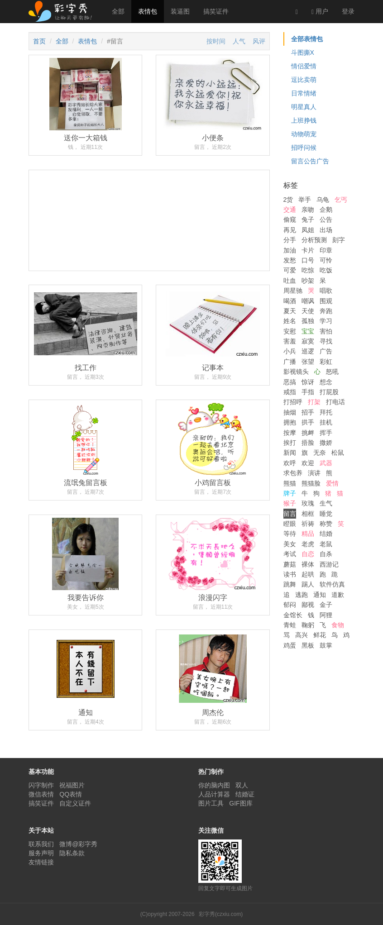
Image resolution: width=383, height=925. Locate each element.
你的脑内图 (214, 785)
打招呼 (292, 401)
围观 (326, 301)
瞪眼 (289, 523)
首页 (39, 41)
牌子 (289, 493)
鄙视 (308, 604)
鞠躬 (308, 625)
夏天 (289, 311)
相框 (308, 513)
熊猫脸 (311, 483)
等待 (289, 533)
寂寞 (308, 341)
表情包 (147, 11)
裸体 (308, 564)
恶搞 (289, 382)
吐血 (289, 280)
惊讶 (308, 382)
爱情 (332, 483)
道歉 (337, 594)
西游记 (329, 564)
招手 (308, 412)
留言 (289, 513)
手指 (308, 392)
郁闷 (289, 604)
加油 (289, 250)
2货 (288, 199)
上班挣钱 (303, 120)
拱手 (308, 422)
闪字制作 (41, 785)
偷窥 (289, 219)
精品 (308, 533)
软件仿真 (332, 584)
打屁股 (329, 392)
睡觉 (326, 513)
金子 (326, 604)
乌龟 (322, 199)
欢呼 (289, 463)
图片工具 (211, 803)
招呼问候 (303, 147)
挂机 (326, 422)
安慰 (289, 331)
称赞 (326, 523)
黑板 (308, 645)
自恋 (308, 554)
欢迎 (308, 463)
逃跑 (301, 594)
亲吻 (308, 209)
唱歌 (326, 290)
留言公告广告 (310, 161)
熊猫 (289, 483)
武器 (326, 463)
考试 (289, 554)
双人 (241, 785)
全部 (118, 11)
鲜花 (319, 635)
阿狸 (326, 615)
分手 (289, 239)
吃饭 (326, 270)
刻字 (338, 239)
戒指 (289, 392)
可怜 (326, 260)
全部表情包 (307, 39)
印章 (326, 250)
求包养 (292, 473)
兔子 (308, 219)
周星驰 (292, 290)
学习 (326, 320)
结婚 (326, 533)
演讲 (314, 473)
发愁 (289, 260)
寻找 (326, 341)
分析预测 (314, 239)
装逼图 (180, 11)
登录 (348, 11)
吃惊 (308, 270)
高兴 (301, 635)
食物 (337, 625)
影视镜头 (296, 371)
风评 (259, 41)
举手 (304, 199)
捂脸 (308, 442)
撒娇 (326, 442)
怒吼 (332, 371)
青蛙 (289, 625)
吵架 (308, 280)
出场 (326, 230)
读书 (289, 574)
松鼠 (337, 452)
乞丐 (341, 199)
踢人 (308, 584)
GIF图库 (240, 803)
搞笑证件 (216, 11)
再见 (289, 230)
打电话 (335, 401)
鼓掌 (326, 645)
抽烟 (289, 412)
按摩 (289, 432)
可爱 (289, 270)
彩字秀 (63, 11)
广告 (326, 351)
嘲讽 (308, 301)
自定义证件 (75, 803)
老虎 (308, 544)
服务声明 (41, 853)
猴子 (289, 503)
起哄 (308, 574)
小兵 (289, 351)
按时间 (215, 41)
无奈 (319, 452)
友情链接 (41, 862)
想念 (326, 382)
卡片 (308, 250)
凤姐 (308, 230)
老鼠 (326, 544)
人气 (239, 41)
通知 (319, 594)
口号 (308, 260)
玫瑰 (308, 503)
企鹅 (326, 209)
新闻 (289, 452)
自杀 (326, 554)
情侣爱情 (303, 66)
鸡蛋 (289, 645)
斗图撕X (302, 52)
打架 (314, 401)
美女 (289, 544)
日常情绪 (303, 93)
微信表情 (41, 794)
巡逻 (308, 351)
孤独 (308, 320)
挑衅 (308, 432)
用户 (319, 11)
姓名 (289, 320)
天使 (308, 311)
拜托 (326, 412)
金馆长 (292, 615)
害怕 (326, 331)
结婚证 (244, 794)
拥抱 (289, 422)
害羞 (289, 341)
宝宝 (308, 331)
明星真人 (303, 106)
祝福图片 (72, 785)
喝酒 (289, 301)
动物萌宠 (303, 134)
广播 (289, 361)
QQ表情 (70, 794)
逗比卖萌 (303, 79)
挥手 (326, 432)
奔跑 (326, 311)
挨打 (289, 442)
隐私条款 (72, 853)
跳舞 (289, 584)
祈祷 (308, 523)
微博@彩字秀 (78, 844)
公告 (326, 219)
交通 (289, 209)
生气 (326, 503)
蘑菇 (289, 564)
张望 (308, 361)
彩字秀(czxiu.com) (221, 914)
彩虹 (326, 361)
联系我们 (41, 844)
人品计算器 (214, 794)
